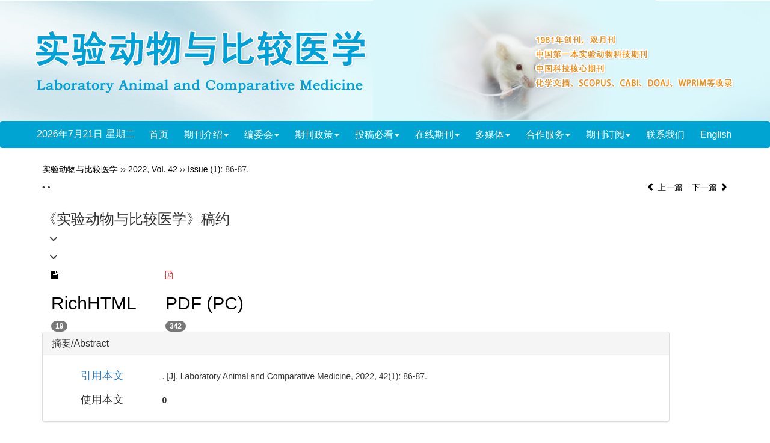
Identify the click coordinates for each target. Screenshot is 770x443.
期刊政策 (317, 134)
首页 (158, 134)
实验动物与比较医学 (80, 169)
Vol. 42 (164, 169)
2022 (137, 169)
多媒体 (492, 134)
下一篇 (710, 187)
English (716, 134)
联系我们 (665, 134)
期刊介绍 (206, 134)
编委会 (261, 134)
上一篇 (665, 187)
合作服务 (548, 134)
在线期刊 (437, 134)
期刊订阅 (608, 134)
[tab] (356, 343)
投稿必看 (377, 134)
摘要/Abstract (80, 343)
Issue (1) (204, 169)
